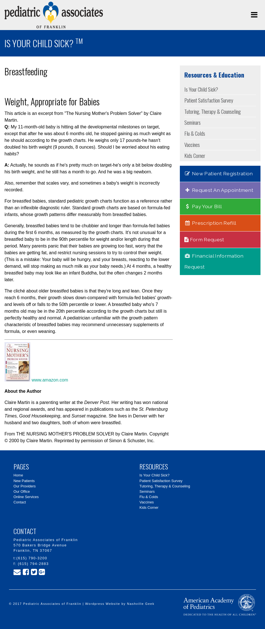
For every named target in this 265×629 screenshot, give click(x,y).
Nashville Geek (141, 603)
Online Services (26, 497)
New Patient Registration (218, 173)
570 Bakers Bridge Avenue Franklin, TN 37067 (40, 548)
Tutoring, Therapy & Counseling (212, 111)
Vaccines (192, 144)
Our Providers (24, 486)
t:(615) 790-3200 (30, 558)
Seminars (192, 122)
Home (18, 475)
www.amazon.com (36, 380)
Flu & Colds (194, 133)
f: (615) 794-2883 (31, 564)
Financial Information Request (214, 261)
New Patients (24, 481)
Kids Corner (194, 155)
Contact (19, 502)
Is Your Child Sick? (201, 89)
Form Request (204, 239)
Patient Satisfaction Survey (208, 100)
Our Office (21, 491)
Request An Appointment (218, 190)
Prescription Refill (210, 223)
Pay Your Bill (203, 206)
